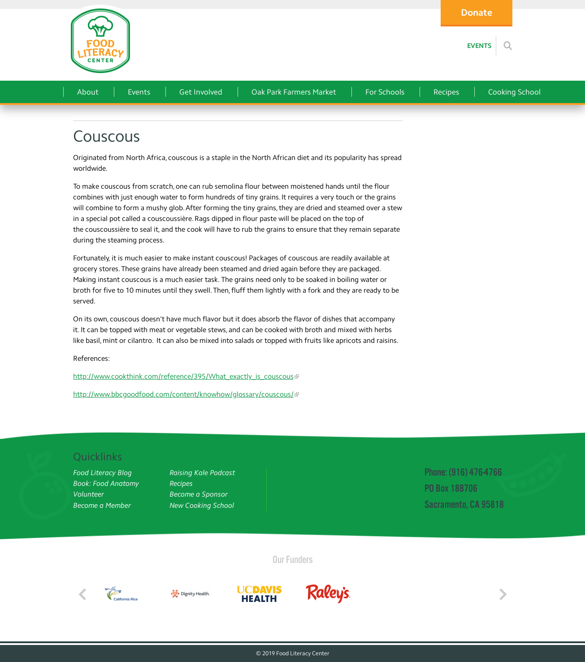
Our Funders (293, 559)
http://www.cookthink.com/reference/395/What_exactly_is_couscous (183, 376)
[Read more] (508, 45)
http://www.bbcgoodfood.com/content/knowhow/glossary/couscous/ (183, 394)
